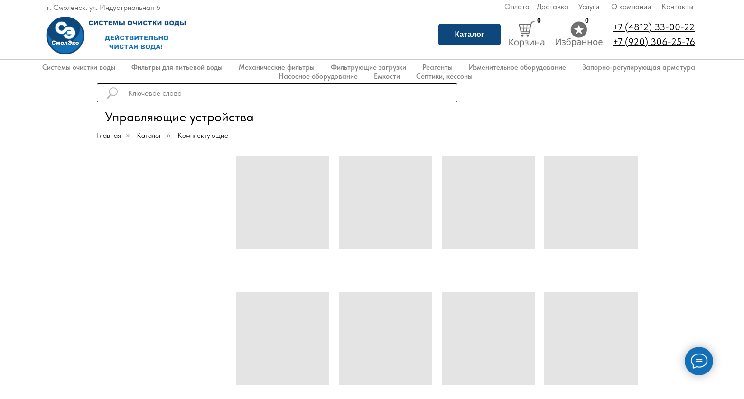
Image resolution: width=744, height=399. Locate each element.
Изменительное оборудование (517, 67)
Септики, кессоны (444, 76)
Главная (109, 135)
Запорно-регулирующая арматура (638, 67)
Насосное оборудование (318, 76)
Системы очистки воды (78, 67)
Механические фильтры (277, 67)
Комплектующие (202, 135)
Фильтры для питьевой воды (177, 67)
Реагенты (437, 67)
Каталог (469, 34)
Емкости (387, 76)
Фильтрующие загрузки (368, 67)
